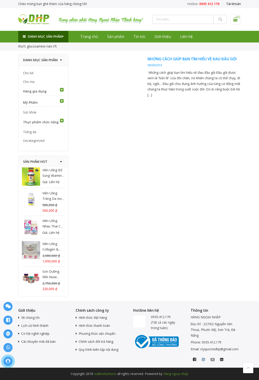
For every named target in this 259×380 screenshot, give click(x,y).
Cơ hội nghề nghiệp (35, 333)
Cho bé (28, 73)
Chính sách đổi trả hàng (96, 341)
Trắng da (29, 132)
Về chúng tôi (30, 317)
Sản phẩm (115, 36)
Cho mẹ (29, 81)
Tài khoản (233, 4)
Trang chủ (89, 36)
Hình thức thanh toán (94, 325)
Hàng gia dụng (35, 91)
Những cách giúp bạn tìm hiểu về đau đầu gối (192, 58)
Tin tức (139, 36)
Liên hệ (186, 36)
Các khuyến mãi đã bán (38, 341)
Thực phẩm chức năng (41, 122)
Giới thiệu (163, 36)
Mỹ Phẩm (30, 102)
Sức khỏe (29, 112)
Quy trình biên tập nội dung (98, 349)
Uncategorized (33, 140)
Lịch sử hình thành (34, 325)
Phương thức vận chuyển (97, 333)
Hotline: (203, 4)
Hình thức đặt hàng (93, 317)
